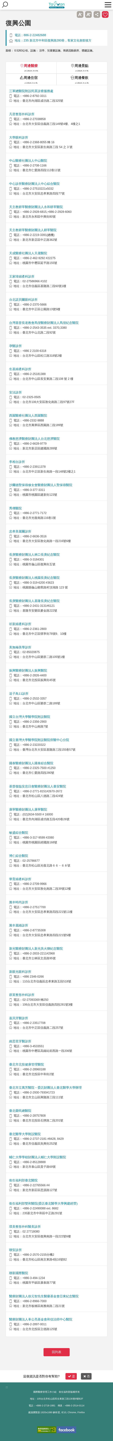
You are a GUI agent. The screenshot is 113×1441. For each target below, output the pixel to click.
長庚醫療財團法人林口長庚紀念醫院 (34, 554)
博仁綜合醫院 (18, 856)
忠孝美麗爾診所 (20, 531)
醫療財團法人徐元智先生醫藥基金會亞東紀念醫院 (44, 1296)
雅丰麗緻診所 (18, 925)
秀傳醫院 (15, 508)
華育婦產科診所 (20, 879)
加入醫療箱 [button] (105, 14)
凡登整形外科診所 (21, 114)
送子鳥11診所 (18, 693)
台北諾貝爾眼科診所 (23, 299)
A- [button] (80, 14)
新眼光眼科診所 (20, 971)
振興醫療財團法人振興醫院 (28, 670)
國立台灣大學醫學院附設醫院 (29, 717)
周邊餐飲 (81, 78)
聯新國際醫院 (18, 1273)
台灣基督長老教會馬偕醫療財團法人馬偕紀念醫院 (44, 323)
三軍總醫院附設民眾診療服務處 (31, 91)
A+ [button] (88, 14)
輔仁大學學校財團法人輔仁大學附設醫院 (37, 1157)
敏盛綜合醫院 (18, 832)
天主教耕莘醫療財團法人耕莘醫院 (32, 230)
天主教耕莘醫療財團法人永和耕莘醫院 (36, 207)
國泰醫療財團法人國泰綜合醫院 (31, 763)
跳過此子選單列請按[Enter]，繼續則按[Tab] (71, 14)
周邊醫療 (31, 66)
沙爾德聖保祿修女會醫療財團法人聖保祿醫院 (40, 485)
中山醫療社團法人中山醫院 (28, 160)
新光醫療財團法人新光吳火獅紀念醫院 (36, 948)
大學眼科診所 (18, 137)
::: (7, 1387)
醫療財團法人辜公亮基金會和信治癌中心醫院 (40, 1319)
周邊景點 (81, 66)
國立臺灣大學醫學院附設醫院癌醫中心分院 (39, 740)
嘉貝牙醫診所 (18, 1018)
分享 (97, 14)
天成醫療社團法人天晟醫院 (28, 253)
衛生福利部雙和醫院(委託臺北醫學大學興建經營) (43, 1203)
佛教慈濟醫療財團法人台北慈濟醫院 (34, 438)
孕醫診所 (15, 346)
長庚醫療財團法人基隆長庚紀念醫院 (34, 601)
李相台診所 (17, 462)
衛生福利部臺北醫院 (23, 1180)
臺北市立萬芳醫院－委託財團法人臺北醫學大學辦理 (45, 1087)
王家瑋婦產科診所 (21, 276)
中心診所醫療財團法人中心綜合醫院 (34, 183)
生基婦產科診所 (20, 369)
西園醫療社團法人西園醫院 (28, 415)
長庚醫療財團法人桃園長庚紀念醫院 (34, 577)
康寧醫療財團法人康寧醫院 (28, 809)
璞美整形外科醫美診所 (25, 1226)
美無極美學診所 (20, 647)
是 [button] (71, 1376)
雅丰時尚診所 (18, 902)
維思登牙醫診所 (20, 1041)
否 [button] (86, 1376)
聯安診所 (15, 1250)
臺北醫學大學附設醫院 (25, 1134)
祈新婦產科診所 (20, 624)
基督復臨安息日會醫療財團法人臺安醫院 (37, 786)
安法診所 (15, 392)
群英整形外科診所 (21, 995)
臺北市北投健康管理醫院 (26, 1064)
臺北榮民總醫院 (20, 1110)
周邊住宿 (31, 78)
